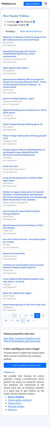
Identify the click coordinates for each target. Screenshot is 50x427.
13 (31, 315)
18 (17, 320)
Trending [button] (9, 31)
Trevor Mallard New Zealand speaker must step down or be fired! (23, 280)
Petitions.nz (9, 3)
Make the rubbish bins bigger (17, 293)
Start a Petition (33, 4)
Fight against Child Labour (16, 68)
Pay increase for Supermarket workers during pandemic (21, 212)
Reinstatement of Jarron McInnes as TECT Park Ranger (23, 226)
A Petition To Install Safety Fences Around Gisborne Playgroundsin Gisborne (23, 266)
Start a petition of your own (25, 365)
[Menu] (45, 3)
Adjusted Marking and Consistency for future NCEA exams (25, 111)
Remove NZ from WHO (14, 253)
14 (37, 315)
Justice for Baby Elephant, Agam (18, 98)
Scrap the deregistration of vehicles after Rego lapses (23, 179)
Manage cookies (16, 406)
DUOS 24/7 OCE (10, 166)
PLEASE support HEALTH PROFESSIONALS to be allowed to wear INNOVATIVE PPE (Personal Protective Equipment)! (24, 152)
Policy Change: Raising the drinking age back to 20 (25, 137)
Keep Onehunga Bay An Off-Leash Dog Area (24, 304)
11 (20, 315)
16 (6, 320)
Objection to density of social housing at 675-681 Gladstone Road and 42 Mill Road (25, 38)
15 (43, 315)
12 (26, 315)
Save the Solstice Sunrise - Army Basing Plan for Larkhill (24, 240)
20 (28, 320)
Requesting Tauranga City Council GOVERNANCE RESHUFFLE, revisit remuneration (19, 54)
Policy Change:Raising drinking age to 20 (22, 124)
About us (12, 409)
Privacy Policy (14, 403)
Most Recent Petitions (31, 31)
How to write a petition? (20, 400)
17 (11, 320)
